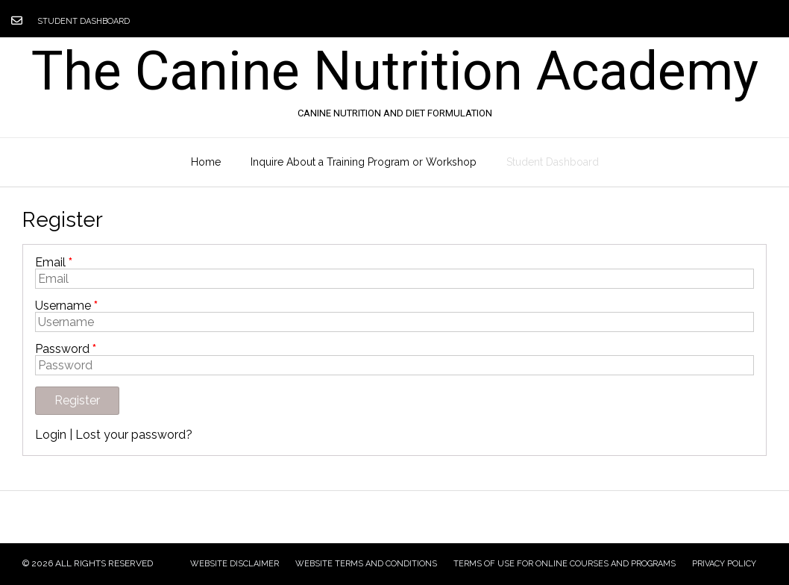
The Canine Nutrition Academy (394, 71)
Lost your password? (133, 435)
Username (66, 306)
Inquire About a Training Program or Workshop (364, 162)
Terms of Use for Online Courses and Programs (564, 564)
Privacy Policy (724, 564)
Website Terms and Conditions (366, 564)
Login (50, 435)
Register (77, 400)
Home (206, 162)
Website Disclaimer (234, 564)
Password (65, 349)
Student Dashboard (83, 21)
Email (53, 263)
